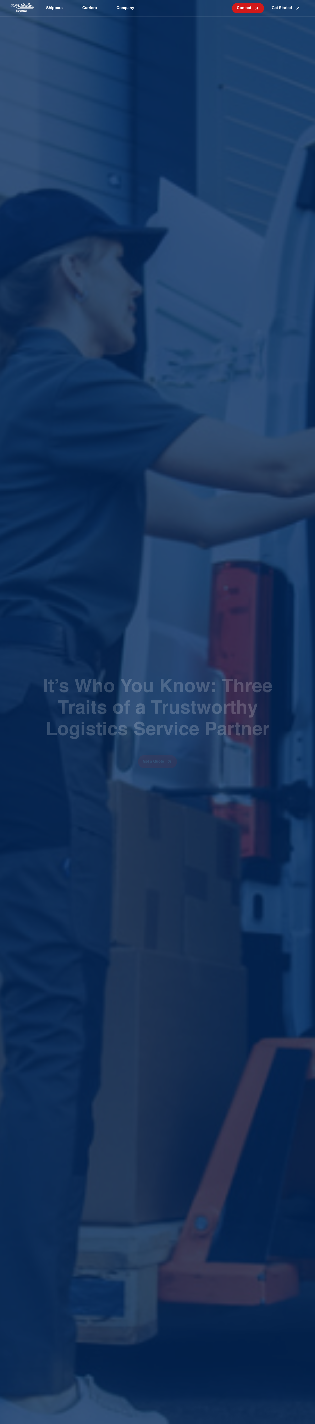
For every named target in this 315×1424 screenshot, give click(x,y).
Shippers (54, 8)
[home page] (22, 8)
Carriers (89, 8)
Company (125, 8)
